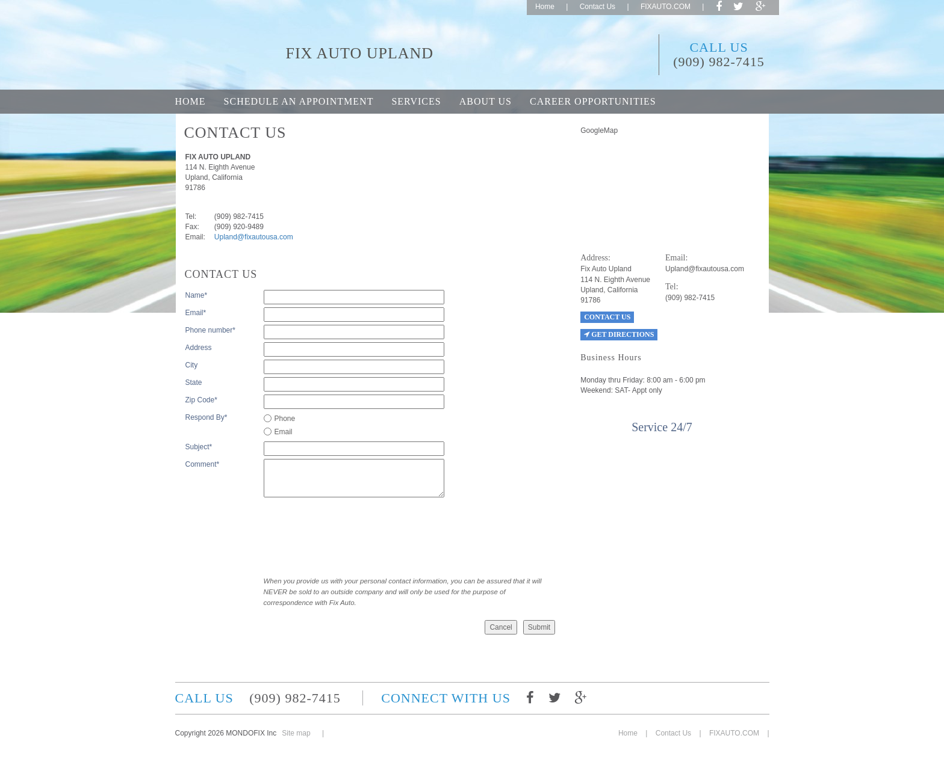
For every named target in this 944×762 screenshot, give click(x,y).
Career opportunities (593, 101)
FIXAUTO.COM (666, 6)
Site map (296, 733)
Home (544, 6)
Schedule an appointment (299, 101)
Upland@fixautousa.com (253, 237)
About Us (485, 101)
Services (416, 101)
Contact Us (597, 6)
